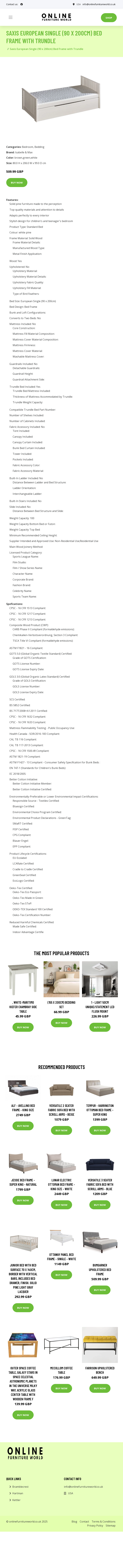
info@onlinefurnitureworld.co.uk (99, 4)
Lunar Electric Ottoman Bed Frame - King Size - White (61, 1184)
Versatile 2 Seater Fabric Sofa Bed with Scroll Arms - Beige (61, 1110)
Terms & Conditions (103, 1521)
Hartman (17, 1493)
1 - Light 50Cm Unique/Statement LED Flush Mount (100, 1006)
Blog (74, 1521)
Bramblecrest (20, 1486)
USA (78, 4)
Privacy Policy (95, 1525)
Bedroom (27, 147)
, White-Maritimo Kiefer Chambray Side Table (23, 1006)
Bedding (39, 147)
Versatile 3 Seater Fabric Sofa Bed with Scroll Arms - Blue (99, 1184)
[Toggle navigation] (10, 17)
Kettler (16, 1500)
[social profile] (21, 4)
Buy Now (17, 182)
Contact (84, 1521)
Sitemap (110, 1525)
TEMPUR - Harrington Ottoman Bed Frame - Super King (100, 1110)
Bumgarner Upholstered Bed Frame (100, 1269)
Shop (109, 17)
